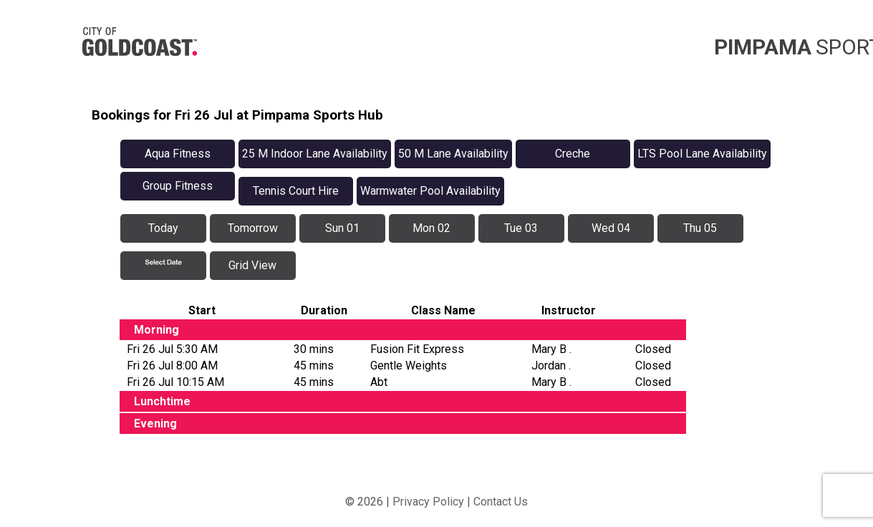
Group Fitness (178, 186)
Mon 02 (431, 228)
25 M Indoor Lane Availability (314, 153)
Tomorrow (253, 228)
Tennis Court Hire (296, 191)
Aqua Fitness (178, 153)
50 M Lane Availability (453, 153)
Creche (572, 153)
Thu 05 (700, 228)
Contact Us (500, 501)
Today (163, 228)
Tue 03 (521, 228)
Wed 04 (611, 228)
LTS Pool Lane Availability (702, 153)
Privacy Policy (428, 501)
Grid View (252, 265)
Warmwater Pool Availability (430, 191)
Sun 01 (342, 228)
